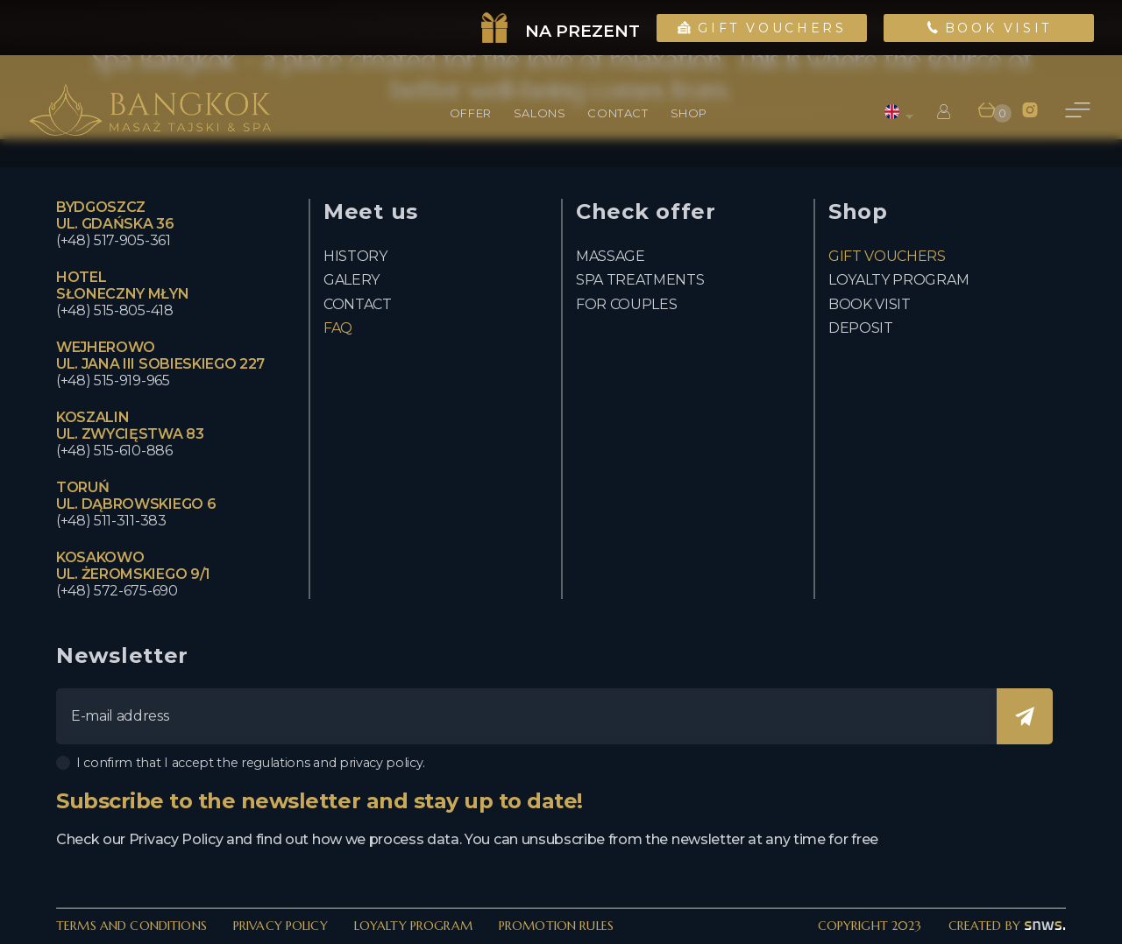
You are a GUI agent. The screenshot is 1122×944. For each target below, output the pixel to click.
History (355, 256)
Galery (351, 279)
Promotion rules (556, 925)
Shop (689, 113)
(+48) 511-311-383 (111, 520)
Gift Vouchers (762, 28)
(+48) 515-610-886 (114, 450)
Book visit (869, 304)
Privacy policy (280, 925)
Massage (610, 256)
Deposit (860, 328)
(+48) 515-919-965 (113, 380)
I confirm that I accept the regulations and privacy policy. (240, 763)
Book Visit (989, 28)
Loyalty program (898, 279)
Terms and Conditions (131, 925)
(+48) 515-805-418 (115, 310)
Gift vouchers (887, 256)
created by (1007, 925)
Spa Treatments (640, 279)
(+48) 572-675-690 (117, 590)
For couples (626, 304)
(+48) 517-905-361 (113, 240)
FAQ (337, 328)
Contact (357, 304)
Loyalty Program (413, 925)
